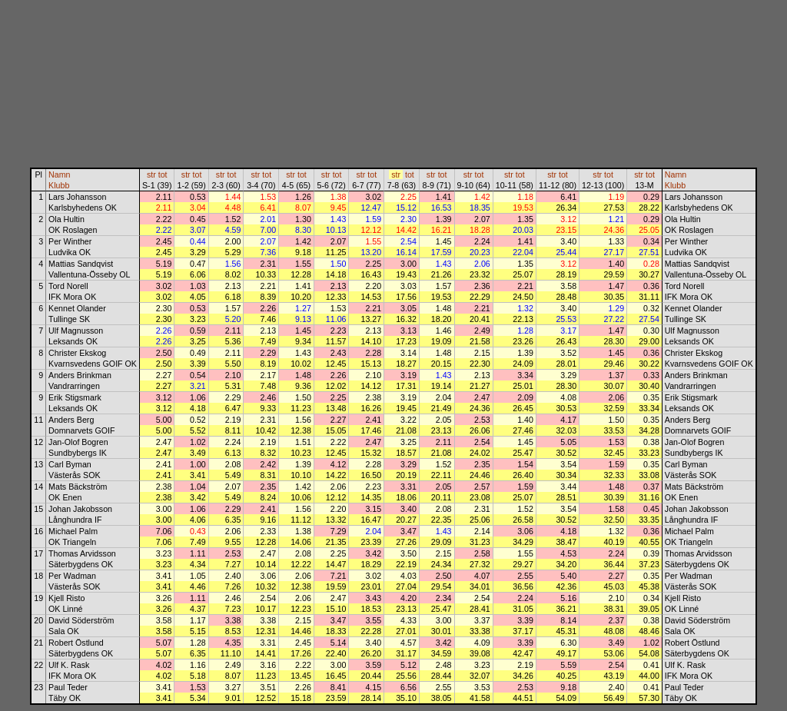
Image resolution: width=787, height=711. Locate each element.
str (151, 174)
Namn (59, 174)
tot (163, 174)
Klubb (58, 185)
